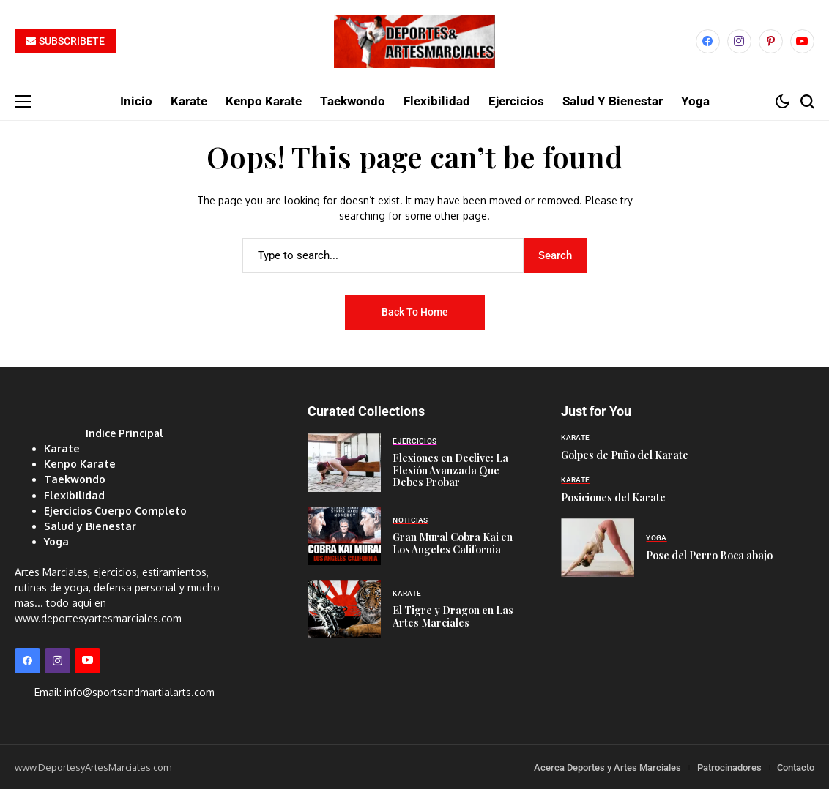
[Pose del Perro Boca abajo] (597, 555)
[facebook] (708, 45)
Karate (61, 455)
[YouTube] (802, 45)
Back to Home (415, 319)
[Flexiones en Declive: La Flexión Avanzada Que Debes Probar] (344, 470)
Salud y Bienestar (88, 532)
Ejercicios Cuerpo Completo (114, 516)
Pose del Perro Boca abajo (709, 562)
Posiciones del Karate (613, 504)
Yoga (56, 547)
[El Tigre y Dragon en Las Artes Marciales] (344, 616)
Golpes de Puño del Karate (624, 462)
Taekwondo (74, 485)
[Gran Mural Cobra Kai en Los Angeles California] (344, 543)
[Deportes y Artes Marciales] (414, 45)
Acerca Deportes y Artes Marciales (607, 772)
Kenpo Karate (78, 470)
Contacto (795, 772)
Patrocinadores (729, 772)
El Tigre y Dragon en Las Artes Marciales (453, 623)
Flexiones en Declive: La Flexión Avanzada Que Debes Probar (450, 477)
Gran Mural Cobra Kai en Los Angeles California (453, 550)
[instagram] (739, 45)
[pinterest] (771, 45)
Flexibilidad (73, 501)
